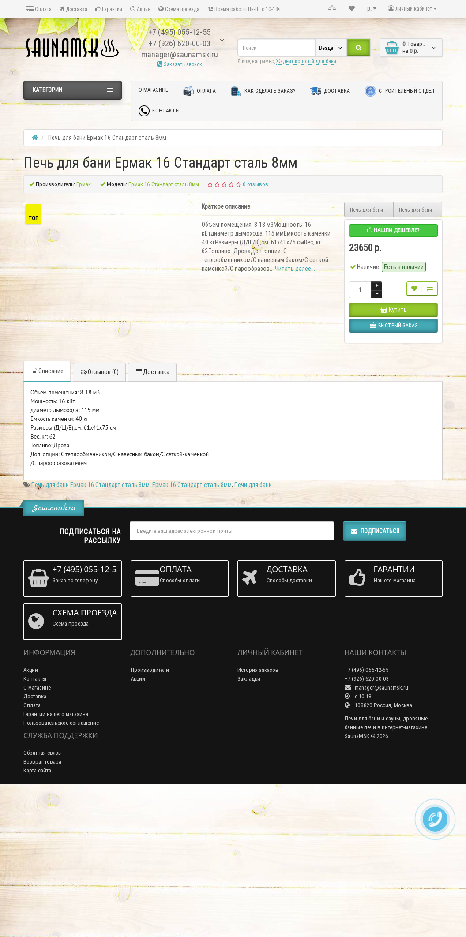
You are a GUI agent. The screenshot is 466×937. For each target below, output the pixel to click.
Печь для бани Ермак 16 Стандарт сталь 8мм (90, 629)
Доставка (73, 9)
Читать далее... (295, 269)
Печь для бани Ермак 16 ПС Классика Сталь (372, 209)
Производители (150, 814)
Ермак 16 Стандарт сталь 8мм (192, 629)
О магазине (153, 89)
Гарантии (108, 9)
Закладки (248, 823)
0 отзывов (255, 184)
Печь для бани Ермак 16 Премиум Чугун (421, 209)
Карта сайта (37, 914)
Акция (140, 9)
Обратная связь (42, 897)
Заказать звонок (179, 64)
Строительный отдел (399, 91)
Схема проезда (178, 9)
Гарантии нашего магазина (55, 858)
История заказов (257, 814)
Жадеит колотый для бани (306, 61)
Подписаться (374, 676)
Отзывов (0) (99, 517)
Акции (30, 814)
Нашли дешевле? (393, 230)
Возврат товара (42, 906)
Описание (47, 516)
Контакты (159, 110)
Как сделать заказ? (263, 91)
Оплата (39, 9)
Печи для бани (253, 629)
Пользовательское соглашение (61, 867)
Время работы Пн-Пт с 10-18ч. (244, 9)
